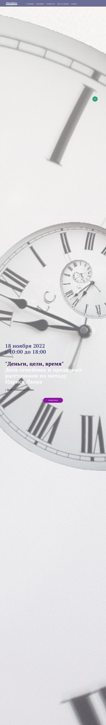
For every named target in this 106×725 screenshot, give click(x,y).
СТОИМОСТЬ (50, 4)
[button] (53, 400)
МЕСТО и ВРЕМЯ (63, 4)
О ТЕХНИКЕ (30, 4)
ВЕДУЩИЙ (40, 4)
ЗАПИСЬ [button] (74, 4)
